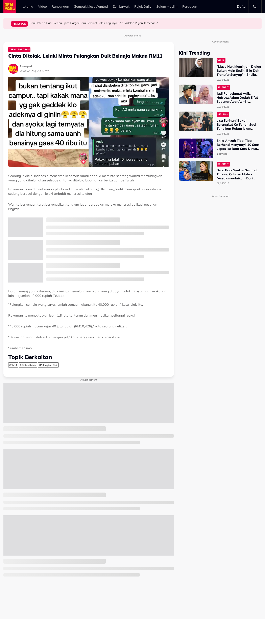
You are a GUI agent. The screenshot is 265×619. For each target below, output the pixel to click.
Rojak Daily (142, 6)
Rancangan (60, 6)
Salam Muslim (166, 6)
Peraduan (189, 6)
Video (42, 6)
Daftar (242, 6)
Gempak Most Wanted (91, 6)
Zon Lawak (121, 6)
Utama (28, 6)
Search (254, 6)
